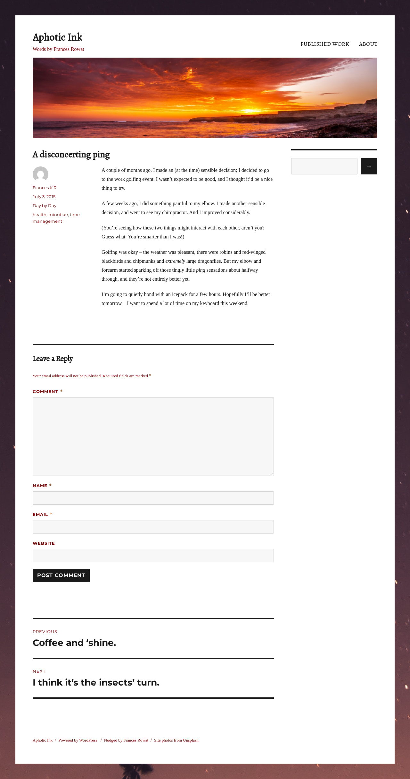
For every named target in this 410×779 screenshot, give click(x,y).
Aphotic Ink (57, 37)
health (39, 214)
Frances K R (44, 187)
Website (44, 543)
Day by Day (44, 205)
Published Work (324, 44)
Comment (48, 391)
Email (43, 514)
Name (42, 485)
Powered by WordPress (78, 740)
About (368, 44)
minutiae (58, 214)
